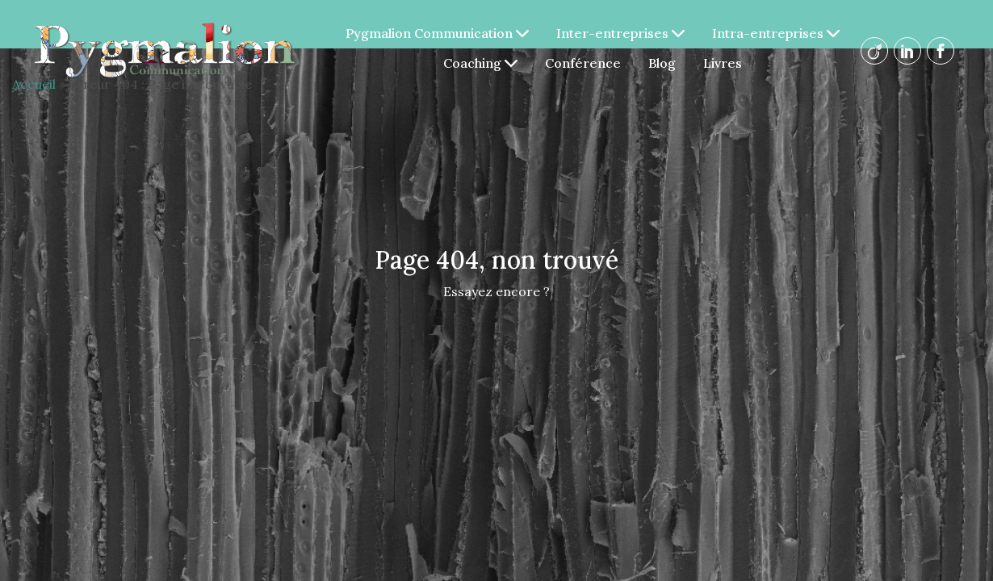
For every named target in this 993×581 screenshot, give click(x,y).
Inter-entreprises (620, 33)
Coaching (480, 63)
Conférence (583, 63)
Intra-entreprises (776, 33)
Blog (662, 63)
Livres (722, 63)
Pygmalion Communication (437, 33)
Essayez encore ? (496, 291)
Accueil (34, 84)
